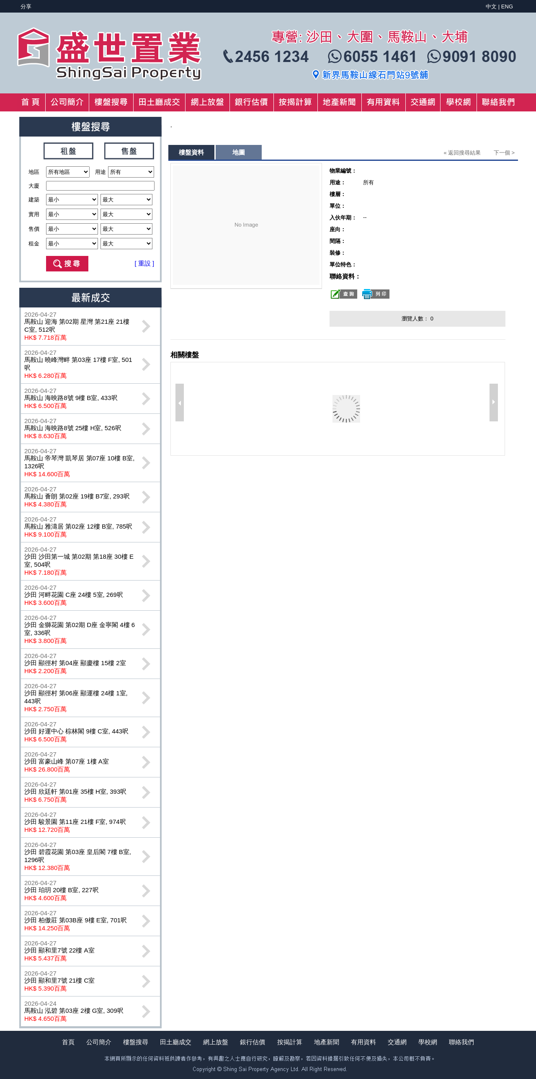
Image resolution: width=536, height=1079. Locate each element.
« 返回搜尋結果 (462, 153)
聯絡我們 (461, 1041)
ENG (507, 6)
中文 (491, 6)
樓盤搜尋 (135, 1041)
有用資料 (363, 1041)
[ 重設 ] (145, 263)
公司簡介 (98, 1041)
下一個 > (504, 153)
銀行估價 (252, 1041)
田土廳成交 (175, 1041)
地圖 (238, 152)
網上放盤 (215, 1041)
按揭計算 (289, 1041)
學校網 (427, 1041)
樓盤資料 (191, 152)
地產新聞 (326, 1041)
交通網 (397, 1041)
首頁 (68, 1041)
